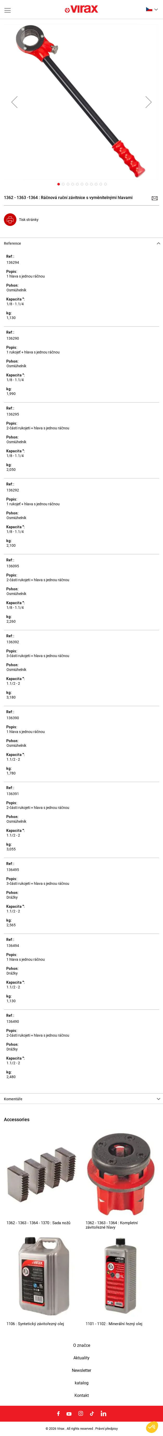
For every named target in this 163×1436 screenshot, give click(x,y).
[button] (152, 9)
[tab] (81, 243)
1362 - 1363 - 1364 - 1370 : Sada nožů (38, 1223)
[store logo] (81, 9)
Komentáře (13, 1099)
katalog (82, 1383)
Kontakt (81, 1395)
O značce (81, 1345)
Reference (12, 243)
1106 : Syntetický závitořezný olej (35, 1323)
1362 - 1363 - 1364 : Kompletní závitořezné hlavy (112, 1225)
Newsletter (81, 1370)
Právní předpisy (106, 1429)
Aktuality (81, 1358)
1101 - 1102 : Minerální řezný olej (114, 1323)
